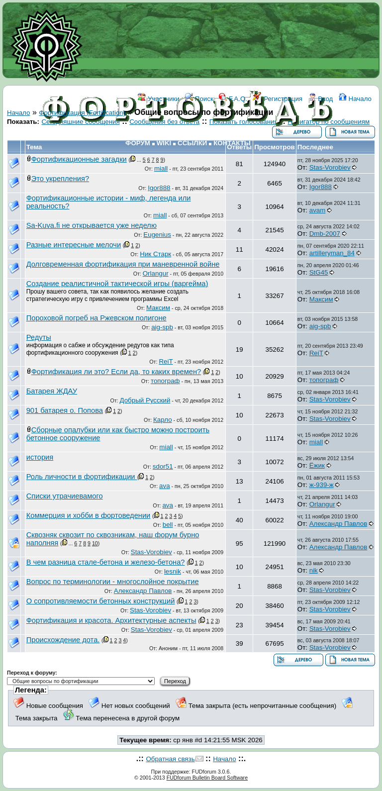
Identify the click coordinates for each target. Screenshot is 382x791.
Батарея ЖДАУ (51, 391)
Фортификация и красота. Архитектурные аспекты (111, 620)
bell (168, 524)
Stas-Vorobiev (330, 167)
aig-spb (162, 327)
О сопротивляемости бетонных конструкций (100, 601)
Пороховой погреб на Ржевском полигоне (96, 318)
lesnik (172, 571)
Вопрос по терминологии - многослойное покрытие (112, 582)
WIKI (164, 143)
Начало (355, 98)
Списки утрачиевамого (64, 496)
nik (313, 570)
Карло (162, 419)
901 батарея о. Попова (64, 410)
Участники (158, 98)
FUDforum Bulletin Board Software (207, 778)
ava (164, 486)
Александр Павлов (338, 523)
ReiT (166, 361)
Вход (320, 98)
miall (161, 168)
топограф (165, 381)
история (40, 457)
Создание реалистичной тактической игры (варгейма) (117, 284)
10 (95, 543)
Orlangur (156, 273)
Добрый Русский (145, 400)
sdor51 (163, 466)
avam (317, 210)
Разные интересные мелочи (73, 245)
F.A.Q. (233, 98)
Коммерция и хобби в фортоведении (88, 515)
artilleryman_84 (332, 253)
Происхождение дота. (63, 640)
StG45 (318, 272)
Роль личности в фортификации (81, 477)
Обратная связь (170, 759)
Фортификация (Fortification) (82, 112)
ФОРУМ (137, 143)
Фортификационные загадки (79, 159)
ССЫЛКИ (192, 143)
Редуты (38, 337)
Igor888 (159, 188)
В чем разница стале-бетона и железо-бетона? (105, 562)
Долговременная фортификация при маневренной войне (123, 264)
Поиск (199, 98)
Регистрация (277, 98)
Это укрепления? (60, 179)
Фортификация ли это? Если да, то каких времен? (116, 372)
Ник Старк (155, 254)
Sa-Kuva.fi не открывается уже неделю (91, 225)
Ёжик (317, 465)
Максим (158, 307)
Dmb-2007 (324, 233)
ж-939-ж (321, 485)
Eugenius (157, 234)
